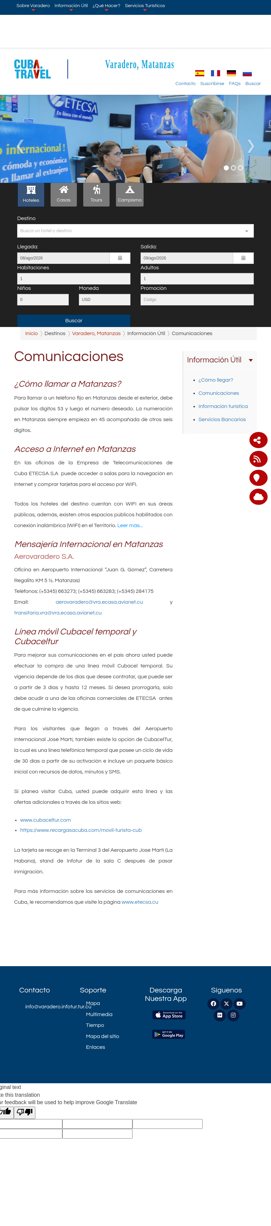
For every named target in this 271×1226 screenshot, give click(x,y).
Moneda (89, 288)
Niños (24, 288)
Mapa (93, 1003)
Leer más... (129, 525)
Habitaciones (33, 267)
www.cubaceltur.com (46, 820)
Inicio (31, 333)
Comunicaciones (219, 393)
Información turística (223, 406)
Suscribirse (212, 83)
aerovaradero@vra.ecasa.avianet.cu (99, 602)
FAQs (235, 83)
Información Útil (71, 7)
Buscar (253, 83)
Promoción (154, 288)
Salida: (149, 246)
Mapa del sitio (102, 1036)
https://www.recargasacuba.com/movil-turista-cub (81, 830)
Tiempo (95, 1025)
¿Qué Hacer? (106, 7)
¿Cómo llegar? (216, 380)
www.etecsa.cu (140, 902)
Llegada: (27, 246)
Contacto (186, 83)
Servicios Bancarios (222, 419)
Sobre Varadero (33, 7)
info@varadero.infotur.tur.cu (47, 1006)
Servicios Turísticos (145, 7)
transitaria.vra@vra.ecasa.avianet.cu (58, 613)
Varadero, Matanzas (140, 64)
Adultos (150, 267)
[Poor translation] (24, 1113)
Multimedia (99, 1014)
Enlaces (95, 1047)
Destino (26, 218)
